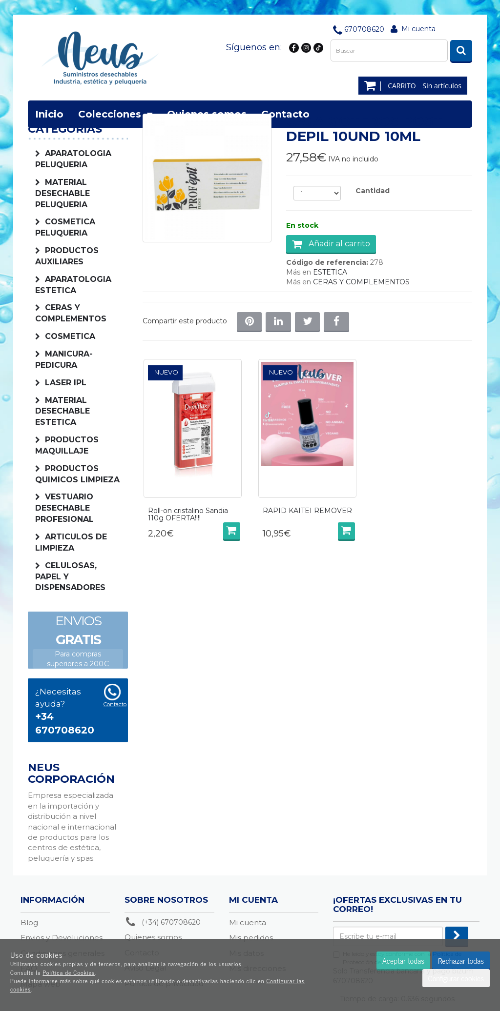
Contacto (285, 114)
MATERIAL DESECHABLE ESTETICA (62, 411)
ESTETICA (330, 272)
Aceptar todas (403, 960)
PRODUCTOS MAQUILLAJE (67, 445)
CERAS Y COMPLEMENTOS (70, 313)
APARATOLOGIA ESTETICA (73, 285)
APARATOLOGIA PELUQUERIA (73, 159)
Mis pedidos (251, 937)
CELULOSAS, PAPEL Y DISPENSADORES (70, 577)
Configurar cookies (456, 977)
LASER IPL (65, 382)
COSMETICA (70, 336)
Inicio (49, 114)
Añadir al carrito (331, 243)
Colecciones (115, 114)
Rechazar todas (461, 960)
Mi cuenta (418, 28)
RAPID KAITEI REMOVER (307, 511)
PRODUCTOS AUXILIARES (67, 256)
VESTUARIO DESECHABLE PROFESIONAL (64, 508)
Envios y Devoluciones (62, 937)
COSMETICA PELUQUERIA (65, 227)
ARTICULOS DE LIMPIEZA (71, 542)
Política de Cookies (68, 972)
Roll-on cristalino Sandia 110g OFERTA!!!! (188, 514)
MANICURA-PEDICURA (64, 359)
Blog (29, 922)
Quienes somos (207, 114)
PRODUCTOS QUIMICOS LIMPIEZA (77, 474)
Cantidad (372, 190)
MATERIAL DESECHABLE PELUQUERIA (62, 193)
